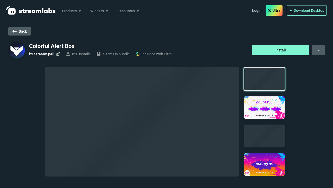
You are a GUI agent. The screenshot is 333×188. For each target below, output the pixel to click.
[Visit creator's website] (58, 54)
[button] (264, 79)
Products (72, 11)
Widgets (99, 11)
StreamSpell (44, 54)
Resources (128, 11)
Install (281, 50)
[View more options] (318, 50)
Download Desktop (306, 10)
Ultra (274, 10)
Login (256, 10)
